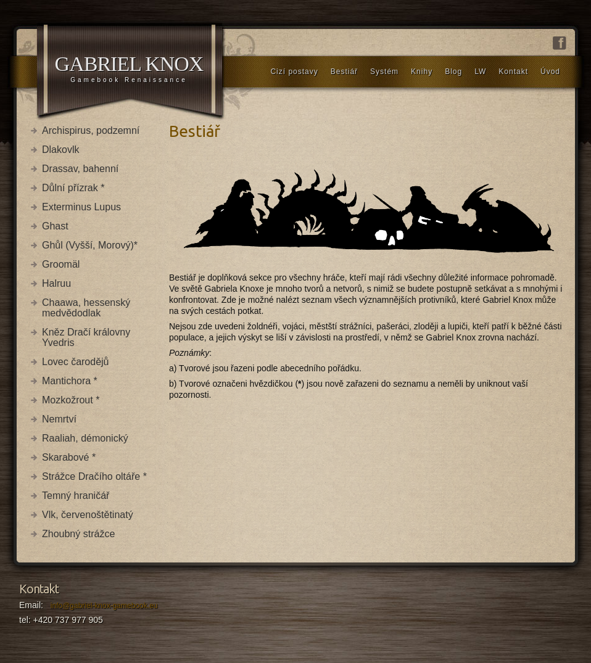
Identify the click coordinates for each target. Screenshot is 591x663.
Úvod (550, 71)
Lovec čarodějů (75, 361)
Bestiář (344, 71)
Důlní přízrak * (73, 188)
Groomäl (61, 264)
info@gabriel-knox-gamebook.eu (104, 605)
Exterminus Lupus (81, 207)
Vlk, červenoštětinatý (87, 514)
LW (480, 71)
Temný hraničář (75, 495)
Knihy (421, 71)
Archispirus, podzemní (90, 130)
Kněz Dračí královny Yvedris (86, 337)
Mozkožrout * (70, 400)
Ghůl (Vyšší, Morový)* (90, 245)
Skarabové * (69, 457)
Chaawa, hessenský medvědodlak (86, 307)
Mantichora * (69, 381)
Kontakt (513, 71)
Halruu (56, 283)
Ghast (55, 226)
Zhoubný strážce (78, 534)
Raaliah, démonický (85, 438)
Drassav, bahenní (80, 168)
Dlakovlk (60, 149)
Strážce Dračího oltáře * (94, 476)
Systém (384, 71)
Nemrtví (59, 419)
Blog (453, 71)
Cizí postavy (294, 71)
